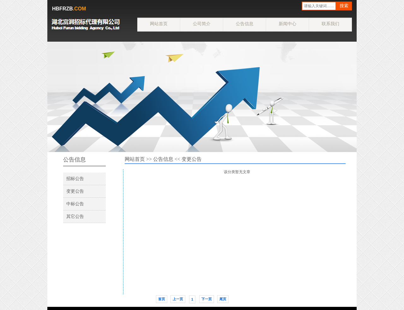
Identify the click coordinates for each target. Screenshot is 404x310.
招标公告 (75, 178)
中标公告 (75, 203)
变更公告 (75, 191)
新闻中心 (287, 23)
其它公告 (75, 216)
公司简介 (202, 23)
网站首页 (159, 23)
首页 (161, 299)
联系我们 (330, 23)
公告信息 (244, 23)
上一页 (178, 299)
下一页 (206, 299)
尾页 (222, 299)
